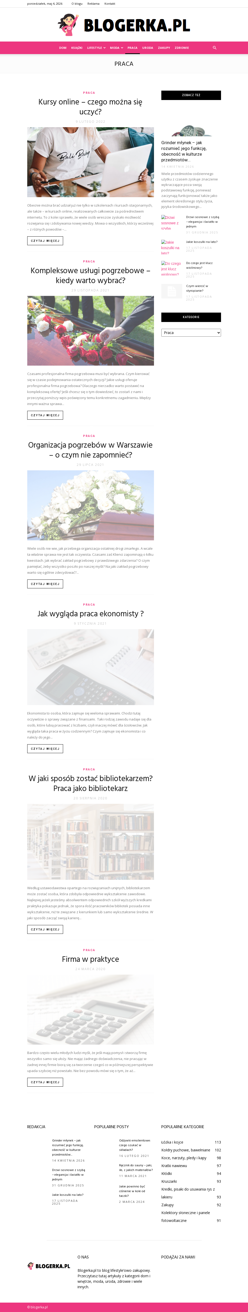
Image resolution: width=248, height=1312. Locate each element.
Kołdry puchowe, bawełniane (185, 1149)
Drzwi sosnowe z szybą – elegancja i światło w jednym (202, 222)
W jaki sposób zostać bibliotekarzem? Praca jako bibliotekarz (91, 784)
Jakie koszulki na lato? (201, 242)
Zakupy (164, 48)
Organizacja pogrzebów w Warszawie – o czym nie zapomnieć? (90, 450)
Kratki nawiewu (174, 1165)
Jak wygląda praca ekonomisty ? (90, 614)
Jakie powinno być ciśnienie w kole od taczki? (132, 1191)
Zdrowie (182, 48)
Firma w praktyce (90, 959)
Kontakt (109, 3)
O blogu (76, 3)
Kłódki (166, 1173)
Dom (63, 48)
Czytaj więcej (45, 241)
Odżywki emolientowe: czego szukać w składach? (135, 1145)
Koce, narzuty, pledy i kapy (183, 1157)
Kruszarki (169, 1181)
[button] (214, 48)
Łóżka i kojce (172, 1142)
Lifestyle (96, 48)
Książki (76, 48)
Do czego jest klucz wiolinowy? (199, 266)
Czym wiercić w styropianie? (197, 289)
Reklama (93, 3)
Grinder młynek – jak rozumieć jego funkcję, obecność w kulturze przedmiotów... (68, 1147)
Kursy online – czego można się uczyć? (90, 107)
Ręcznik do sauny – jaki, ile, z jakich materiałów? (136, 1168)
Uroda (147, 48)
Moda (116, 48)
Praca (132, 48)
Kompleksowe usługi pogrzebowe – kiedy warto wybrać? (91, 276)
